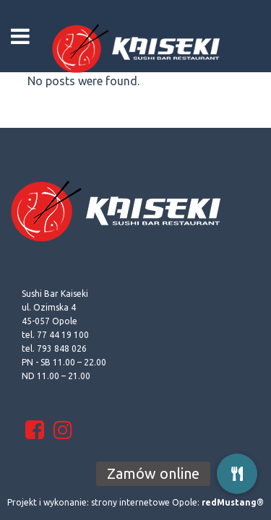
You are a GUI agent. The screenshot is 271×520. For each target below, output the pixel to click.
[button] (237, 474)
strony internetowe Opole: (177, 502)
